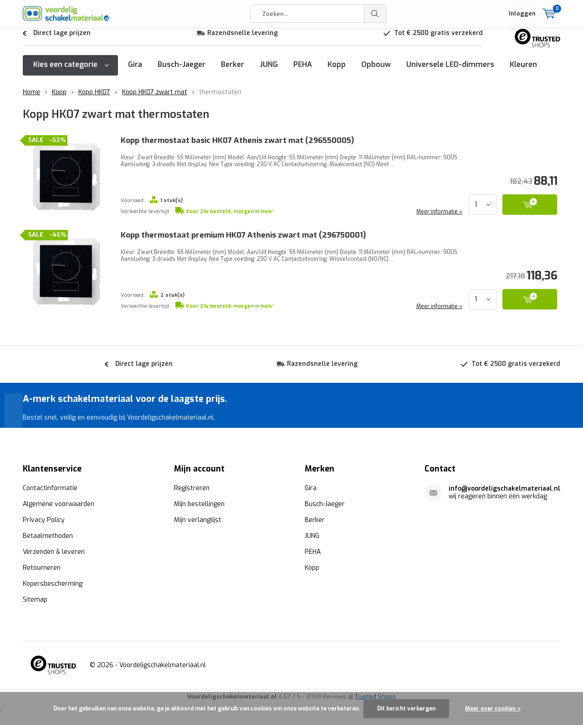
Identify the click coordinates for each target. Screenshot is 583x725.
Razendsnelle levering (242, 39)
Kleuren (523, 71)
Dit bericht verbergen (406, 708)
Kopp (336, 71)
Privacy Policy (44, 519)
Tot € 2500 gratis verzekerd (438, 39)
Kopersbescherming (52, 582)
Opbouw (376, 71)
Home (31, 99)
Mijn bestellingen (199, 503)
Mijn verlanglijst (197, 519)
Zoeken (375, 14)
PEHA (302, 71)
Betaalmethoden (48, 535)
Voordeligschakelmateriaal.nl (162, 664)
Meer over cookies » (493, 708)
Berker (232, 71)
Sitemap (35, 598)
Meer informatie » (438, 218)
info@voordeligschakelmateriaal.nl (504, 488)
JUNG (269, 71)
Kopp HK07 (94, 99)
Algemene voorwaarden (58, 503)
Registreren (192, 487)
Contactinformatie (50, 487)
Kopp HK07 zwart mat (154, 99)
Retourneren (42, 567)
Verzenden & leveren (54, 551)
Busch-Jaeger (181, 71)
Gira (135, 71)
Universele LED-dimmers (450, 71)
